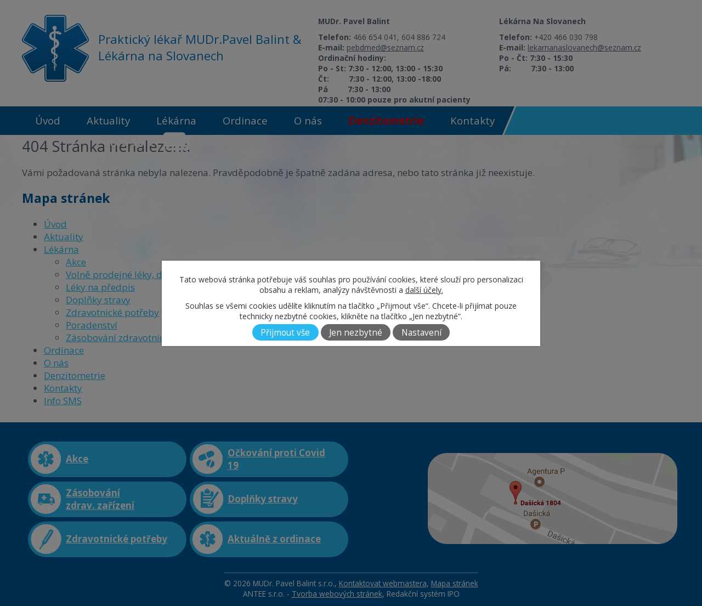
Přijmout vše (285, 332)
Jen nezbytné (355, 332)
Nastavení (421, 332)
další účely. (424, 290)
